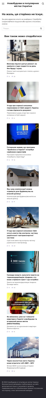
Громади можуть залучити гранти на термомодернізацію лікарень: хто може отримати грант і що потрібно (23, 277)
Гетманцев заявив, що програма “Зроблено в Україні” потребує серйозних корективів (21, 149)
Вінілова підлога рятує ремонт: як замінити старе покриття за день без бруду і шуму (22, 66)
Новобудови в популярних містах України (23, 4)
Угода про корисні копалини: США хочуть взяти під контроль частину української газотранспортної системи (22, 234)
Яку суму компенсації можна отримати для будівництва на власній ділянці (20, 191)
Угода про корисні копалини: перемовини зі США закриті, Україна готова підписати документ (22, 108)
